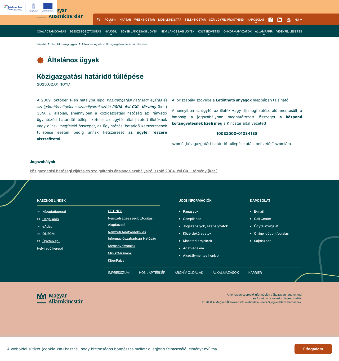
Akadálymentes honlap (201, 255)
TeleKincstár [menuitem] (195, 19)
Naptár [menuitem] (125, 19)
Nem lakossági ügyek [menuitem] (177, 31)
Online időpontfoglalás (271, 233)
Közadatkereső (54, 212)
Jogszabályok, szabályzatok (205, 226)
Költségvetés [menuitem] (209, 31)
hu (297, 19)
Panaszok (190, 211)
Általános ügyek (92, 44)
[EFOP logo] (29, 7)
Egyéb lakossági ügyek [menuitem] (139, 31)
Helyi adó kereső (50, 248)
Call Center (262, 219)
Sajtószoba (263, 241)
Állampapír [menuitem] (264, 31)
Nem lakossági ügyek (64, 44)
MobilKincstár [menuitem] (169, 19)
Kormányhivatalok (121, 246)
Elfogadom (313, 349)
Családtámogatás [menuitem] (51, 31)
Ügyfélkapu (51, 241)
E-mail (258, 211)
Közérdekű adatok (197, 233)
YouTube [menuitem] (288, 19)
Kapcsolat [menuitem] (255, 19)
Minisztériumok (120, 253)
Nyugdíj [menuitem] (111, 31)
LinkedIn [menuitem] (279, 19)
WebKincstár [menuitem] (144, 19)
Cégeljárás (50, 219)
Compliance (192, 219)
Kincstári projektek (197, 241)
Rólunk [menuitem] (110, 19)
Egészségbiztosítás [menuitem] (85, 31)
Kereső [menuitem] (99, 19)
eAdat (47, 226)
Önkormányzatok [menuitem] (237, 31)
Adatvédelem (193, 248)
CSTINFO (115, 211)
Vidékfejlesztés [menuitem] (289, 31)
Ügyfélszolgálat (266, 226)
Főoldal (41, 44)
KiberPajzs (116, 260)
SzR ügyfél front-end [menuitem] (226, 19)
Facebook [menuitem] (270, 19)
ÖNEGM (48, 234)
